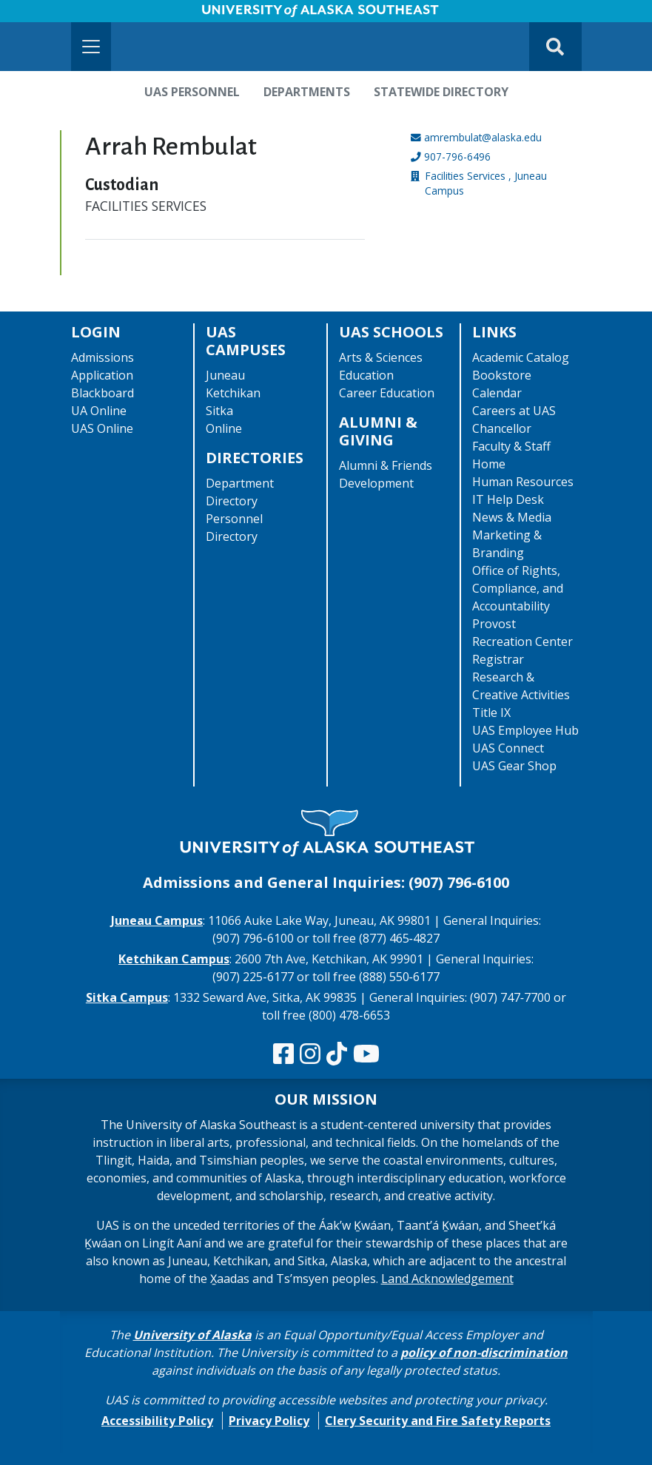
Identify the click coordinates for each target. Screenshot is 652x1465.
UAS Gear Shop (514, 766)
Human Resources (523, 482)
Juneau (225, 375)
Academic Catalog (520, 357)
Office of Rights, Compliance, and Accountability (517, 588)
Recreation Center (522, 641)
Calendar (497, 393)
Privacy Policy (269, 1420)
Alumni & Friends (385, 465)
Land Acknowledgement (447, 1278)
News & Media (511, 517)
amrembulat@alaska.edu (483, 137)
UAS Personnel (192, 92)
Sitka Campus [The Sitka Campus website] (127, 997)
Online (224, 428)
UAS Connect (508, 748)
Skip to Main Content (69, 15)
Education (366, 375)
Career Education (386, 393)
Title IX (491, 712)
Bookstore (501, 375)
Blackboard (102, 393)
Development (376, 483)
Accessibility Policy (157, 1420)
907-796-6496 (457, 156)
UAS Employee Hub (525, 730)
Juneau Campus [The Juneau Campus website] (157, 920)
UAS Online (102, 428)
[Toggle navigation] (91, 46)
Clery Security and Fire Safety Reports (438, 1420)
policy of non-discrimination (484, 1352)
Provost (494, 624)
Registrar (498, 659)
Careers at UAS (514, 411)
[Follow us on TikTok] (336, 1054)
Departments (306, 92)
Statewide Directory (441, 92)
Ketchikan (233, 393)
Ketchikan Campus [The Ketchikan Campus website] (173, 959)
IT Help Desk (508, 499)
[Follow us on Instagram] (310, 1054)
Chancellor (501, 428)
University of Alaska (192, 1335)
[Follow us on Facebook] (283, 1054)
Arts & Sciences (381, 357)
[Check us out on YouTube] (366, 1054)
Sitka (219, 411)
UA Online (99, 411)
